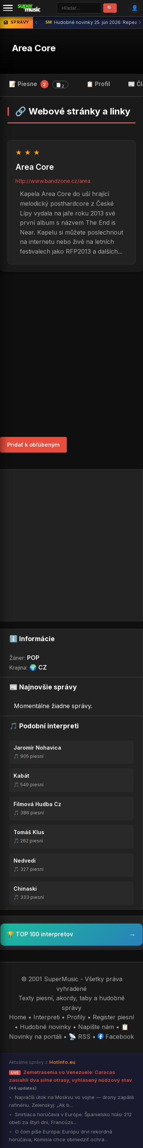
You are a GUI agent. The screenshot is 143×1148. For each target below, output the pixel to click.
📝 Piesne (38, 84)
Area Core (34, 48)
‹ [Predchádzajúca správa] (36, 22)
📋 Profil (98, 84)
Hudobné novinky (45, 1027)
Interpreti (46, 1017)
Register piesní (113, 1017)
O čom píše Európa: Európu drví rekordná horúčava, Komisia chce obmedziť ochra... (60, 1135)
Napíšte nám (96, 1027)
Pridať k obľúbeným (33, 444)
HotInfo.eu (62, 1062)
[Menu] (8, 8)
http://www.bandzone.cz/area (52, 181)
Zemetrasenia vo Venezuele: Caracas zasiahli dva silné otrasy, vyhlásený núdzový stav (70, 1080)
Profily (76, 1017)
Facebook (116, 1036)
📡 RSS (79, 1036)
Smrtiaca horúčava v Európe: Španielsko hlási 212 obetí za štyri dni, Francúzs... (70, 1118)
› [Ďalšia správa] (139, 22)
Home (17, 1017)
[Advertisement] (71, 354)
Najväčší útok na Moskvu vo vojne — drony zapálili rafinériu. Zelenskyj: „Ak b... (71, 1101)
